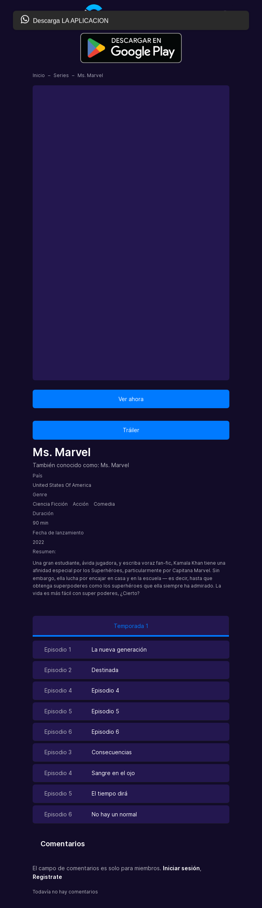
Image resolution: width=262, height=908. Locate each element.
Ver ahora (131, 399)
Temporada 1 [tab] (131, 626)
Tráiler (131, 430)
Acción (81, 504)
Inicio (39, 75)
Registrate (47, 876)
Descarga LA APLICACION (65, 20)
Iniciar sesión (181, 868)
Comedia (104, 504)
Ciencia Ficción (50, 504)
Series (61, 75)
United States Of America (62, 485)
